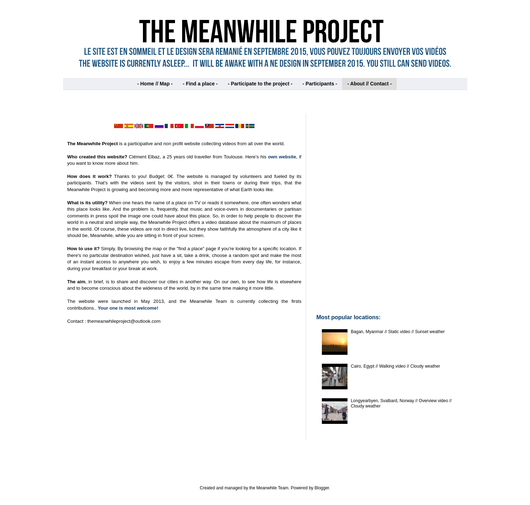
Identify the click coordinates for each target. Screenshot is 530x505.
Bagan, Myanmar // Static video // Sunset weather (397, 331)
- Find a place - (200, 83)
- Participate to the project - (260, 83)
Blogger (321, 487)
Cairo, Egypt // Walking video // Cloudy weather (395, 366)
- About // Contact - (369, 83)
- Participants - (320, 83)
